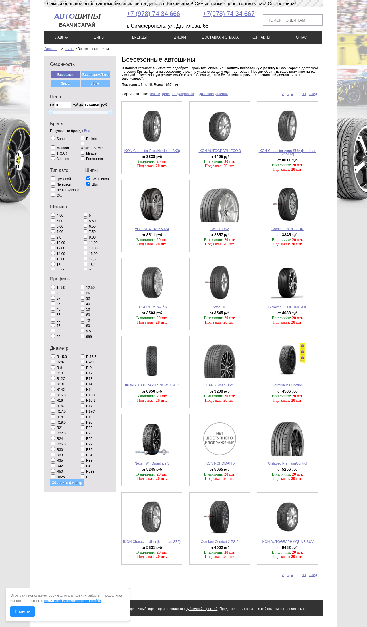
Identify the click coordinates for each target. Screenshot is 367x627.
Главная (50, 49)
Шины (69, 49)
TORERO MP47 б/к (152, 307)
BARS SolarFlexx (219, 385)
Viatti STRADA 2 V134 (152, 229)
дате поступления (213, 94)
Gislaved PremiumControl (287, 463)
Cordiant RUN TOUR (287, 229)
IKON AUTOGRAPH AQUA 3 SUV (287, 542)
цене (166, 94)
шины (77, 20)
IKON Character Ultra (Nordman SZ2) (152, 542)
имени (155, 94)
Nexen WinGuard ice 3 (152, 463)
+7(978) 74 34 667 (229, 13)
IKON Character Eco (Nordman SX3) (152, 151)
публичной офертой (202, 609)
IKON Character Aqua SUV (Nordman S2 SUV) (287, 152)
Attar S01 (220, 307)
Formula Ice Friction (287, 385)
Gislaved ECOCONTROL (287, 307)
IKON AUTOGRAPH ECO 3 (219, 151)
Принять (22, 611)
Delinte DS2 (219, 229)
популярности (183, 94)
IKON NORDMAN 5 (220, 463)
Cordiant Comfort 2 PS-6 (219, 542)
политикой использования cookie (72, 601)
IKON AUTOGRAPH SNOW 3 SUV (152, 385)
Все (87, 131)
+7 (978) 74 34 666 (153, 13)
